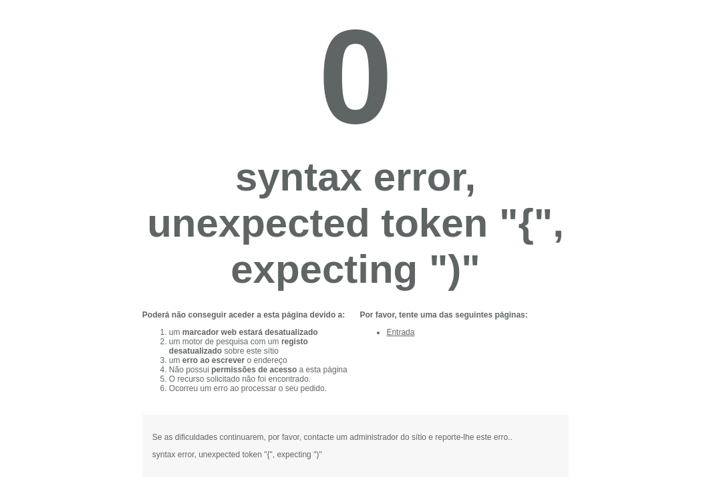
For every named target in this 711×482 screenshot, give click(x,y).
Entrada (400, 332)
